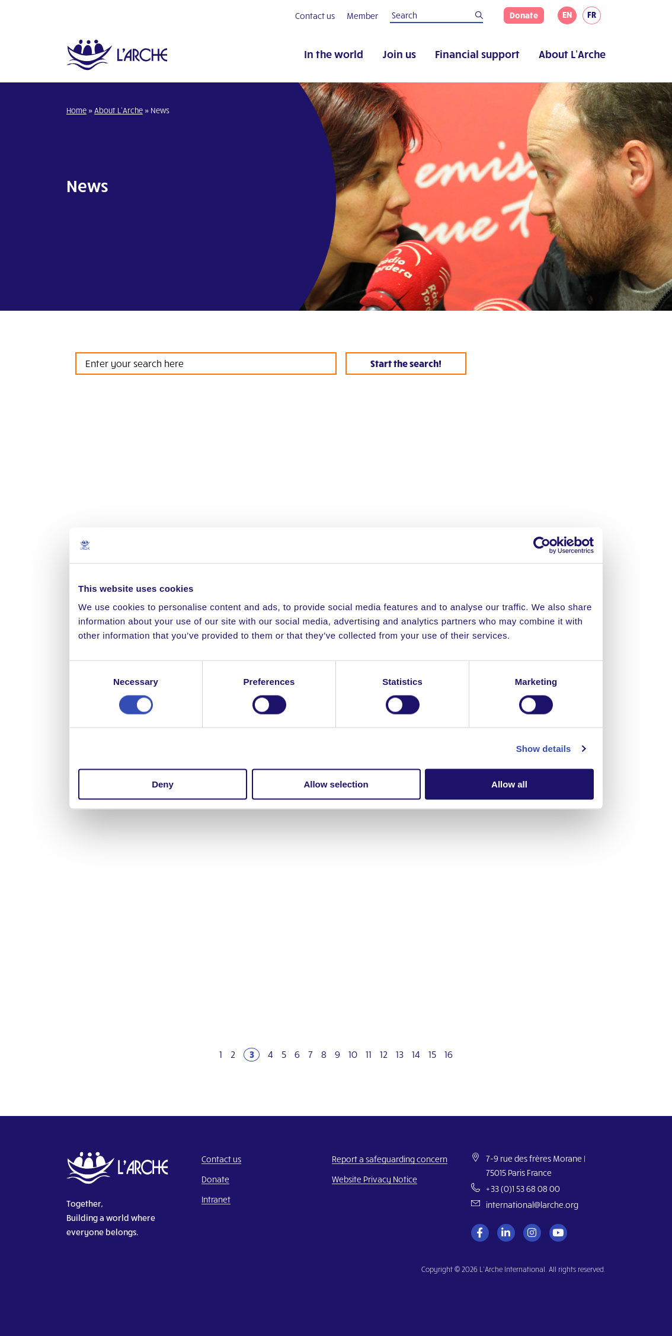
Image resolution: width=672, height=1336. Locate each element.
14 (416, 1054)
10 (352, 1054)
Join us (399, 53)
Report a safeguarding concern (389, 1159)
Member (362, 16)
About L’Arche (572, 53)
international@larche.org (532, 1205)
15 (432, 1054)
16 (448, 1054)
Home (76, 110)
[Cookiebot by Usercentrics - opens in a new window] (542, 545)
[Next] (466, 1054)
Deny (163, 784)
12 (384, 1054)
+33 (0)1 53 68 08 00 (523, 1189)
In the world (333, 53)
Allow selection (335, 784)
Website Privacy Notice (374, 1179)
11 (369, 1054)
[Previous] (205, 1054)
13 (400, 1054)
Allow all (509, 784)
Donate (524, 15)
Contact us (315, 16)
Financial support (477, 53)
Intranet (216, 1199)
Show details (543, 748)
